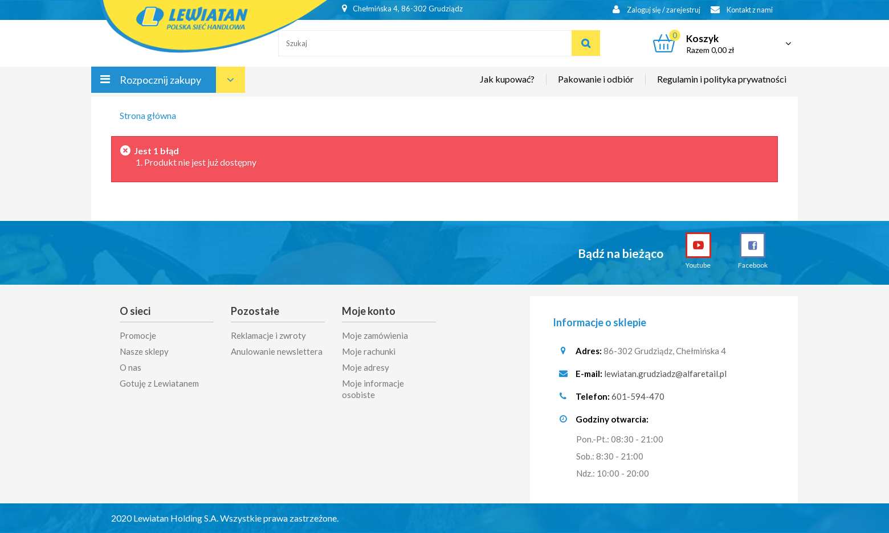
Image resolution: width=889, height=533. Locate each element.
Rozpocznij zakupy (160, 84)
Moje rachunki (368, 351)
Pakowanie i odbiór (596, 83)
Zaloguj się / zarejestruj (649, 10)
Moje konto (368, 311)
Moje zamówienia (375, 335)
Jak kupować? (507, 83)
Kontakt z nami (739, 10)
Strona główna (148, 115)
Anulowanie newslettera (277, 351)
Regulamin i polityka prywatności (721, 83)
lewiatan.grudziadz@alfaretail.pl (665, 373)
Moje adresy (365, 367)
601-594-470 (637, 396)
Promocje (138, 335)
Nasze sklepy (144, 351)
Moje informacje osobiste (373, 389)
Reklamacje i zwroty (268, 335)
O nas (130, 367)
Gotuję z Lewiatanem (159, 383)
